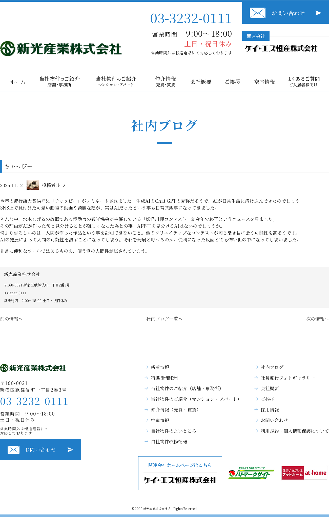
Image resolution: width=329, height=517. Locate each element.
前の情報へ (11, 318)
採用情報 (270, 409)
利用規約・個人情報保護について (295, 430)
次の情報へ (317, 318)
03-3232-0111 (191, 17)
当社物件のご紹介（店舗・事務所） (187, 388)
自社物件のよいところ (173, 430)
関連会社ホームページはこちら (180, 473)
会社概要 (270, 388)
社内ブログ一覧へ (164, 318)
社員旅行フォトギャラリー (288, 377)
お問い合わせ (288, 13)
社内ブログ (272, 367)
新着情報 (160, 367)
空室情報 (160, 420)
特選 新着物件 (165, 377)
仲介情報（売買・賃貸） (176, 409)
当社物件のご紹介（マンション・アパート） (196, 399)
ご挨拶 (267, 399)
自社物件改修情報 (169, 441)
